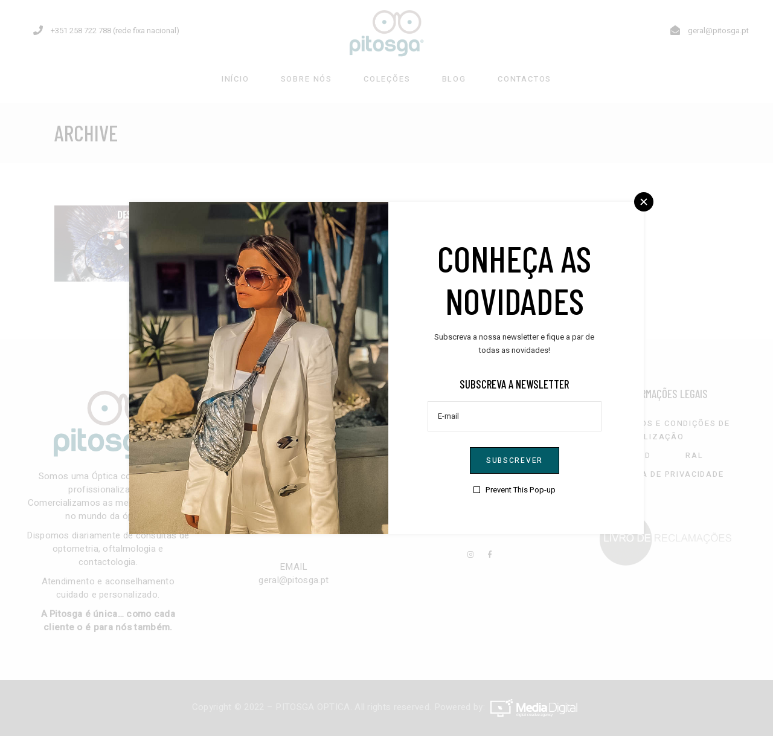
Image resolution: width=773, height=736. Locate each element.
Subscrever (514, 460)
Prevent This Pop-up (521, 490)
